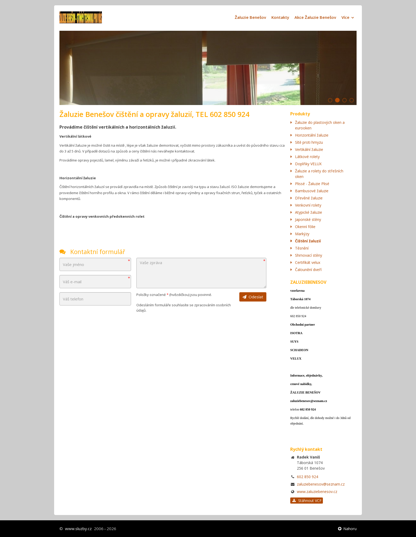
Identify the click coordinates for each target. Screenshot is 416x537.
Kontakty (280, 17)
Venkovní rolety (308, 205)
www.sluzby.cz (78, 528)
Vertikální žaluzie (309, 149)
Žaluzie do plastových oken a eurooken (320, 125)
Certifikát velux (307, 262)
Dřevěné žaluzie (309, 197)
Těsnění (302, 248)
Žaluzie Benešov (250, 17)
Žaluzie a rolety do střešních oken (319, 173)
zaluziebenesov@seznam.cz (321, 484)
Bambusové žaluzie (311, 190)
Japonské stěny (308, 219)
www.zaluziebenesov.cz (317, 491)
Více (345, 17)
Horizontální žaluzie (311, 135)
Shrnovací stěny (308, 255)
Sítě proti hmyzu (309, 142)
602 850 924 (307, 476)
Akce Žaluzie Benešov (315, 17)
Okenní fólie (305, 226)
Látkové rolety (307, 156)
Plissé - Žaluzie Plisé (312, 183)
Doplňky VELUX (308, 163)
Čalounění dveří (308, 269)
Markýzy (302, 233)
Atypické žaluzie (308, 212)
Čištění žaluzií (308, 240)
